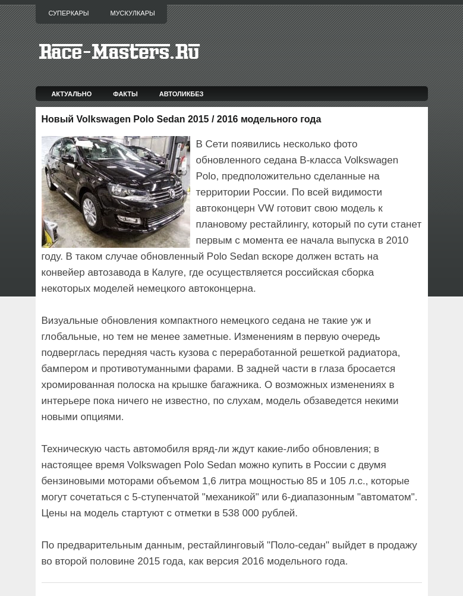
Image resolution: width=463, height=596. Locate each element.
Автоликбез (181, 93)
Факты (125, 93)
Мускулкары (132, 13)
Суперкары (69, 13)
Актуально (71, 93)
